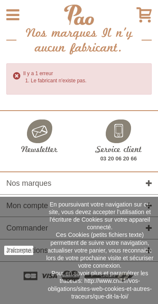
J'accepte (18, 250)
